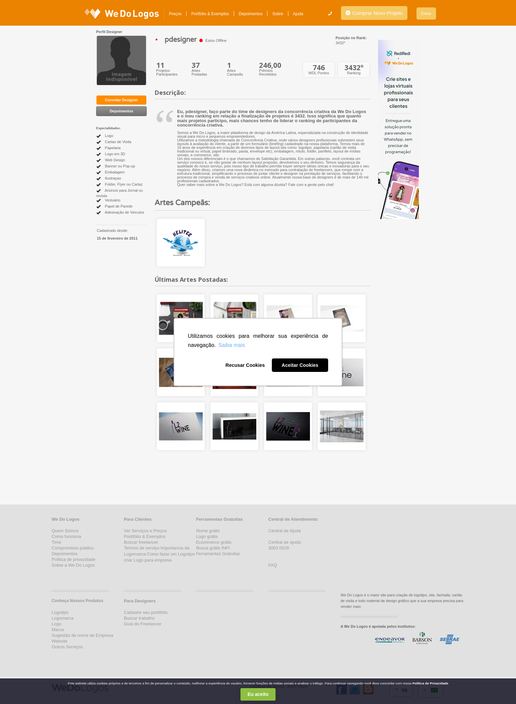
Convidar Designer (121, 100)
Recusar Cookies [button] (245, 365)
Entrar (426, 13)
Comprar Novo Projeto (374, 13)
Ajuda (298, 13)
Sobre (277, 13)
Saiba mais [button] (231, 345)
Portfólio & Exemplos (210, 13)
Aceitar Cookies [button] (300, 365)
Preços (175, 13)
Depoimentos (251, 13)
